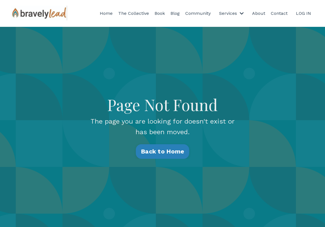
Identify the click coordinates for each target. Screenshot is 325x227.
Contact (279, 13)
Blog (175, 13)
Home (106, 13)
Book (160, 13)
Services (231, 13)
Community (198, 13)
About (258, 13)
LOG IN (303, 13)
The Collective (133, 13)
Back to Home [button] (162, 151)
